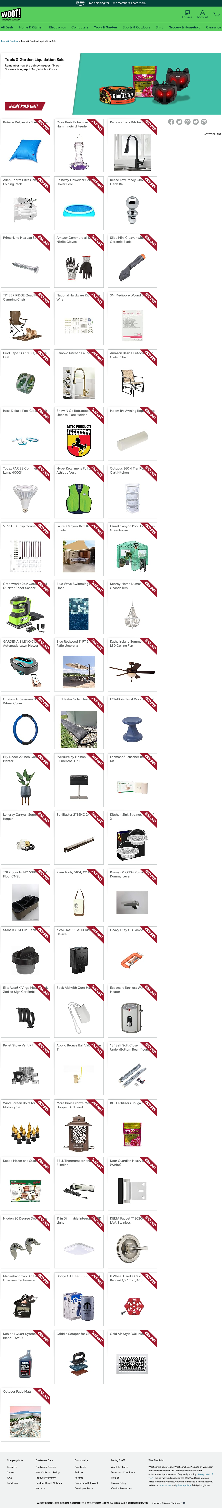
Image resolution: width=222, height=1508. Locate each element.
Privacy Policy (118, 1483)
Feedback (12, 1483)
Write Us (41, 1488)
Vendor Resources (121, 1488)
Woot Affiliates (119, 1467)
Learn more (138, 3)
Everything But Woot (86, 1483)
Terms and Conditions (123, 1472)
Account (202, 14)
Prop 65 (115, 1477)
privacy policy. (183, 1485)
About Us (12, 1467)
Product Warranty (46, 1477)
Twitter (79, 1472)
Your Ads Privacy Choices (166, 1503)
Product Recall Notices (49, 1483)
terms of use (165, 1485)
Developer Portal (84, 1488)
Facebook (80, 1467)
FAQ (9, 1477)
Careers (11, 1472)
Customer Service (46, 1467)
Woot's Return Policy (48, 1472)
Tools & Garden (9, 41)
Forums (187, 14)
